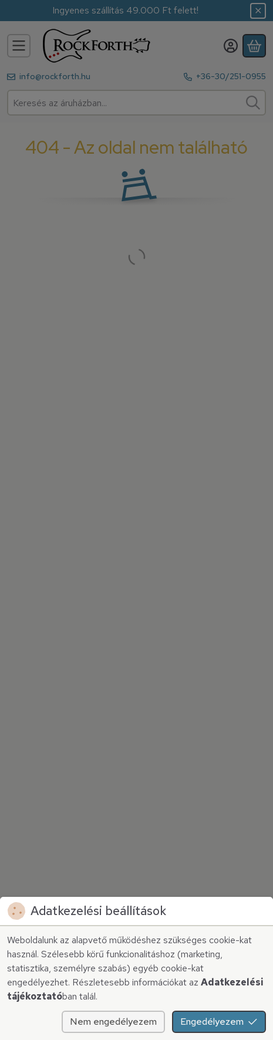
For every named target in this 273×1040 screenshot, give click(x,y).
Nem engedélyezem (113, 1021)
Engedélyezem (219, 1021)
